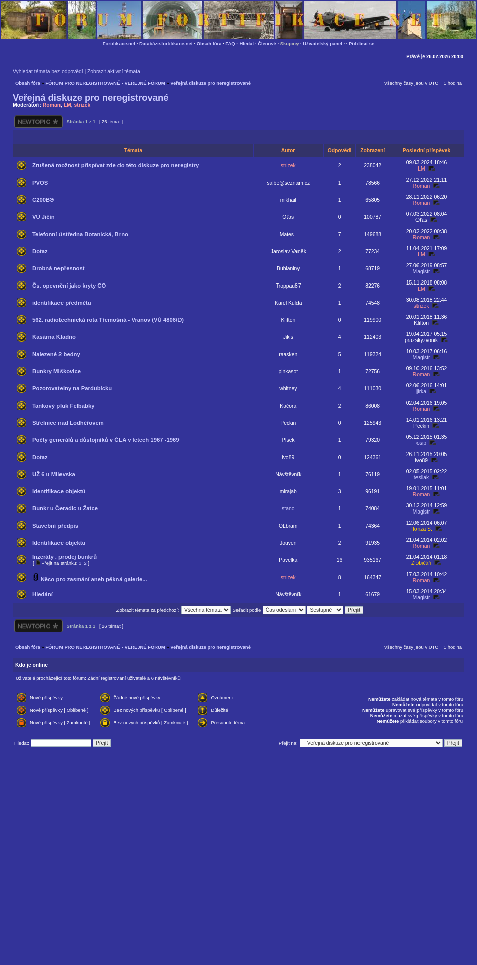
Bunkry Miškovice (56, 371)
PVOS (40, 183)
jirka (421, 391)
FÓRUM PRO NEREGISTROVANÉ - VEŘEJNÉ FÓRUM (105, 83)
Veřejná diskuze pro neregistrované (210, 83)
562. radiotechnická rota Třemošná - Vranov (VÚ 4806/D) (108, 320)
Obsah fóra (209, 43)
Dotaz (40, 251)
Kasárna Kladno (54, 337)
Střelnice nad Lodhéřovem (68, 423)
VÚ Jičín (43, 217)
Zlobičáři (421, 563)
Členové (267, 43)
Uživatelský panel (322, 43)
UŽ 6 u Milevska (53, 474)
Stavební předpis (55, 526)
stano (288, 509)
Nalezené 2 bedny (56, 354)
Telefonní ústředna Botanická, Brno (80, 234)
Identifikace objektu (58, 543)
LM (67, 105)
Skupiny (289, 43)
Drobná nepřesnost (58, 268)
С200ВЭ (43, 200)
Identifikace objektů (58, 491)
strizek (82, 105)
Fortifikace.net (119, 43)
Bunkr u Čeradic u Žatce (65, 508)
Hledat (247, 43)
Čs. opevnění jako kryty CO (69, 285)
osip (421, 443)
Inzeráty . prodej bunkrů (64, 557)
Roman (52, 105)
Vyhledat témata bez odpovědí (48, 71)
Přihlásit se (361, 43)
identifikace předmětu (61, 303)
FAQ (230, 43)
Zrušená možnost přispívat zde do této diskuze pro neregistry (115, 165)
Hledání (42, 594)
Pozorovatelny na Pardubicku (72, 388)
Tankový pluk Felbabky (63, 406)
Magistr (421, 271)
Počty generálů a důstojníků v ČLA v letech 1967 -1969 (106, 440)
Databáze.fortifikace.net (166, 43)
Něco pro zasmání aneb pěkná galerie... (94, 579)
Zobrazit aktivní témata (113, 71)
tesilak (421, 477)
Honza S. (421, 529)
